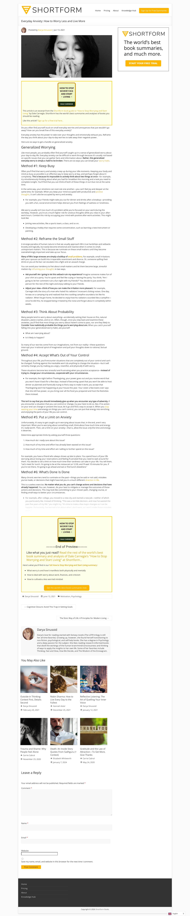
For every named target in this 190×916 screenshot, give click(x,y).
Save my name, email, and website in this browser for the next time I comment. (57, 860)
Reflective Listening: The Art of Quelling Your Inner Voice (93, 698)
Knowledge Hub (129, 10)
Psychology (76, 595)
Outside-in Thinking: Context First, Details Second (30, 698)
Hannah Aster (59, 705)
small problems (75, 256)
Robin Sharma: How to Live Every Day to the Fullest (61, 698)
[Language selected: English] (176, 913)
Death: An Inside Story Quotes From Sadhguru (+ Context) (63, 750)
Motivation (65, 595)
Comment (26, 787)
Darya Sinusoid (45, 30)
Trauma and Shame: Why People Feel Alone (33, 749)
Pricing (107, 10)
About (116, 10)
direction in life (92, 480)
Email (24, 836)
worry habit (104, 160)
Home (98, 10)
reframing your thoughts (43, 269)
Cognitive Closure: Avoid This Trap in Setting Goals (48, 606)
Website (25, 849)
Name (24, 822)
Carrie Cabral (29, 754)
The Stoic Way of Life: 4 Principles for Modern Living (84, 617)
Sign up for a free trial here (50, 120)
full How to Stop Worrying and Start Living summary (73, 565)
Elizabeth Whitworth (62, 757)
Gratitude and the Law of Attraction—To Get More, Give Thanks (92, 750)
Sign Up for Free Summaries (154, 10)
